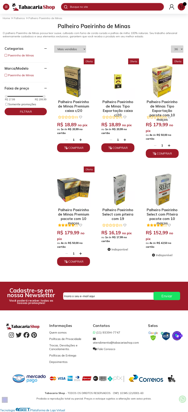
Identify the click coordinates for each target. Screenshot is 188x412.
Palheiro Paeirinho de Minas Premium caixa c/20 (73, 106)
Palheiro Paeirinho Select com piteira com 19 (117, 214)
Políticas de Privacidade (65, 339)
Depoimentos (58, 362)
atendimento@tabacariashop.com (116, 340)
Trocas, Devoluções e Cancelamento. (63, 347)
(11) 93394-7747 (106, 332)
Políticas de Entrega (62, 355)
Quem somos (58, 332)
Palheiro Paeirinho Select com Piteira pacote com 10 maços (162, 214)
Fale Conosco (104, 349)
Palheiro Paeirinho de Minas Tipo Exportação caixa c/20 (117, 106)
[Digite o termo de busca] (117, 6)
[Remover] (66, 139)
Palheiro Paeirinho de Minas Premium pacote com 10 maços (73, 214)
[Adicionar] (80, 139)
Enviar (166, 296)
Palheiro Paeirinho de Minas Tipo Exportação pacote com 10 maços (162, 106)
